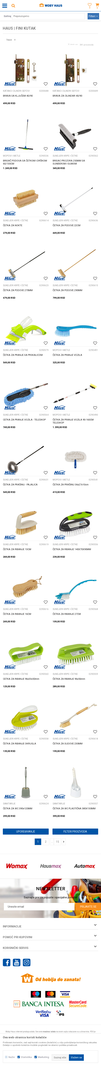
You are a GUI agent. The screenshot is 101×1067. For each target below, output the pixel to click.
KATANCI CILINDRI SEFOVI (16, 91)
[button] (13, 5)
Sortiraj (7, 16)
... (52, 841)
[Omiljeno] (89, 9)
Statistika (26, 1057)
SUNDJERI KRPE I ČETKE (65, 156)
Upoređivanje (25, 831)
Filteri (93, 16)
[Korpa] (97, 9)
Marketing (43, 1057)
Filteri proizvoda (75, 831)
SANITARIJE (9, 803)
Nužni (11, 1057)
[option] (17, 866)
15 (57, 841)
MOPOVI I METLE (11, 156)
